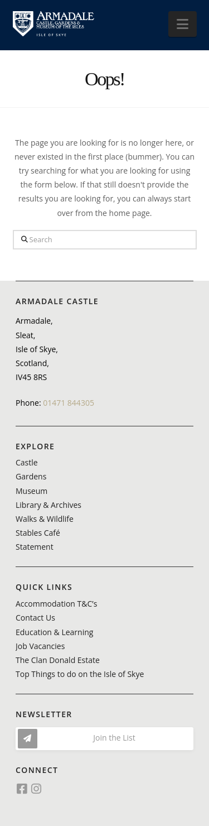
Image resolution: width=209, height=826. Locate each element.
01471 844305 (68, 402)
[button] (182, 24)
